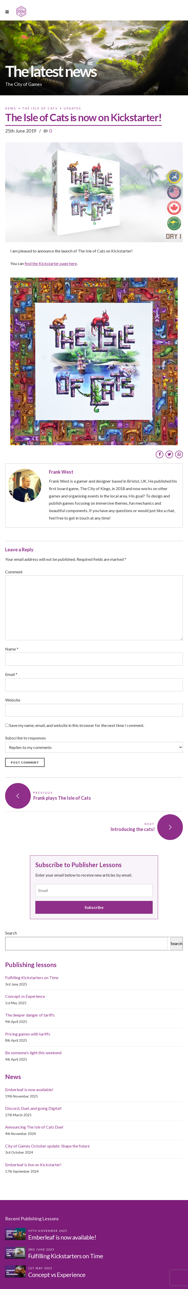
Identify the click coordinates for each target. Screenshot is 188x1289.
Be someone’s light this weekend (33, 1052)
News (10, 108)
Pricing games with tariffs (27, 1033)
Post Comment (25, 762)
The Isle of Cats (40, 108)
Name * (11, 648)
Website (12, 699)
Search (11, 932)
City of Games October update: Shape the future (47, 1145)
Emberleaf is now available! (29, 1089)
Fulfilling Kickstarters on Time (31, 977)
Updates (72, 108)
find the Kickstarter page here (51, 263)
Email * (11, 674)
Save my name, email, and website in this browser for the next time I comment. (76, 725)
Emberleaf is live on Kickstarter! (33, 1164)
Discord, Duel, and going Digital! (33, 1108)
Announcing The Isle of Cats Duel (34, 1126)
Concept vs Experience (25, 996)
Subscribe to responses (94, 744)
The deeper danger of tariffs (30, 1014)
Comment (14, 571)
